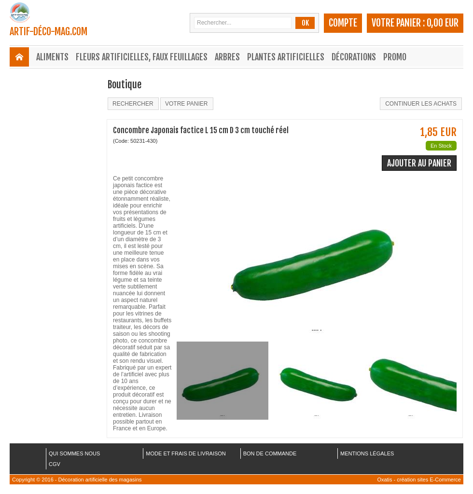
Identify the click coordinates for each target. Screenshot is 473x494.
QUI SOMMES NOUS (74, 453)
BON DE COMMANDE (270, 453)
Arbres (227, 57)
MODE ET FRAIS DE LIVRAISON (185, 453)
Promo (394, 57)
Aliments (52, 57)
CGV (54, 464)
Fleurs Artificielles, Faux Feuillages (142, 57)
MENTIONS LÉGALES (367, 453)
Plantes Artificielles (285, 57)
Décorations (354, 57)
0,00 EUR (443, 23)
